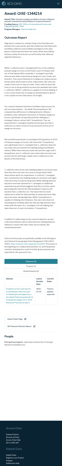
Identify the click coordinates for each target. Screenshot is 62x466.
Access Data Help (13, 440)
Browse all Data (12, 437)
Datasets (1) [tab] (31, 261)
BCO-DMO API (12, 443)
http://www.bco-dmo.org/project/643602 (28, 244)
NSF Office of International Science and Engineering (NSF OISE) (27, 25)
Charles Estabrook (28, 29)
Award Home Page (16, 319)
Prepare (9, 460)
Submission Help (12, 463)
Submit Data (11, 455)
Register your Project (15, 458)
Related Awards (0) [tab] (31, 271)
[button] (58, 3)
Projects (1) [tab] (31, 266)
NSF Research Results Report (21, 326)
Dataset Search (12, 434)
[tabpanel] (31, 290)
